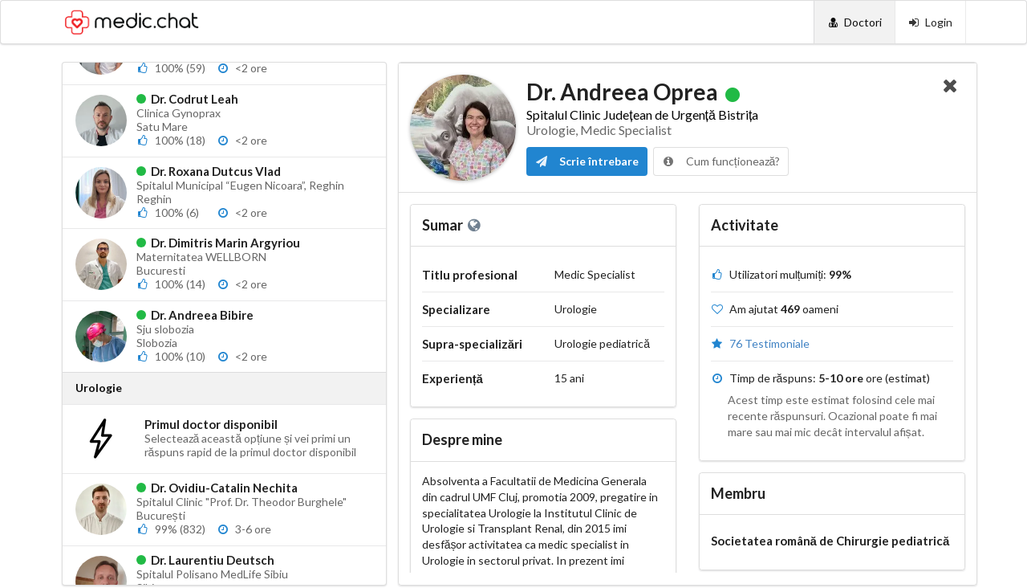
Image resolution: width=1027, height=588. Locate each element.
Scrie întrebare (587, 161)
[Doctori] (854, 22)
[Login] (930, 22)
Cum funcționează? (721, 161)
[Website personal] (475, 225)
